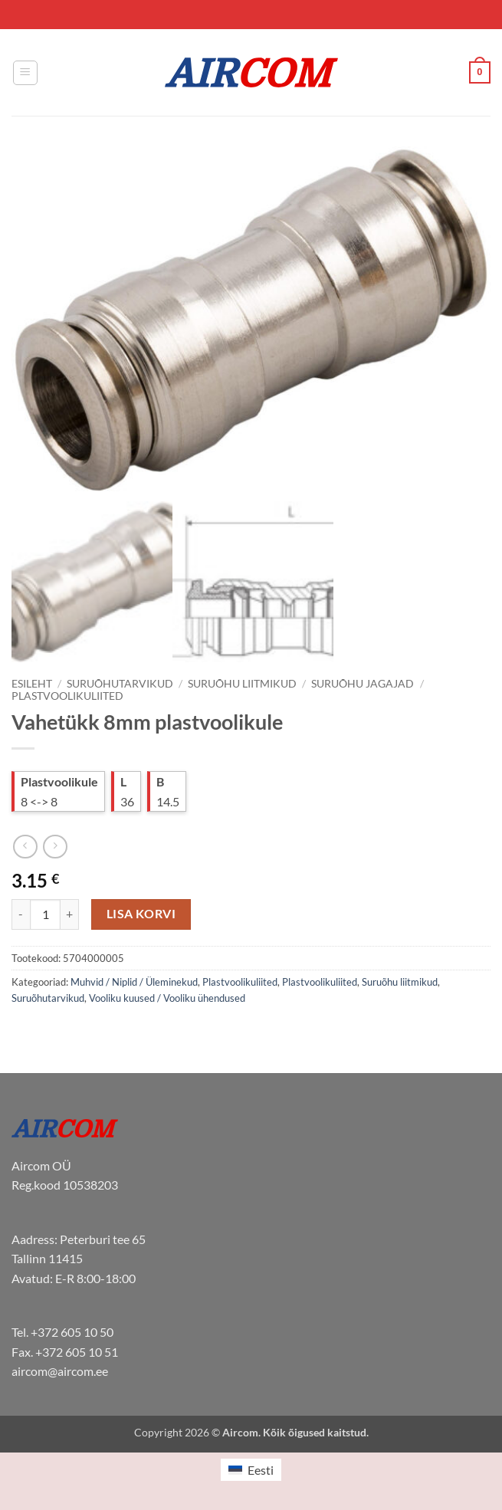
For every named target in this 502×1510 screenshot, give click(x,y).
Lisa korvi (141, 914)
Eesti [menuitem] (261, 1469)
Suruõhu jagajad (362, 684)
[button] (25, 73)
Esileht (31, 684)
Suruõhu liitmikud (242, 684)
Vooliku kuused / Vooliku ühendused (167, 998)
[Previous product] (55, 846)
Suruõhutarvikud (120, 684)
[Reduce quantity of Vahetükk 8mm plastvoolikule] (20, 914)
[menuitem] (251, 1470)
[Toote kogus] (45, 914)
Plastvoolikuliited (67, 696)
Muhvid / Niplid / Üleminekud (134, 982)
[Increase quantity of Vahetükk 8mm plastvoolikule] (70, 914)
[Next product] (25, 846)
